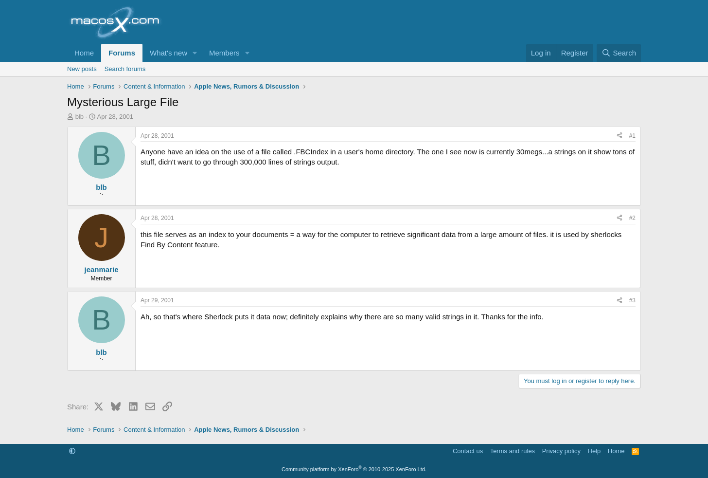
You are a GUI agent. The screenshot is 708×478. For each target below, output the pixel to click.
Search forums (125, 69)
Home (84, 53)
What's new (168, 53)
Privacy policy (561, 451)
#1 (632, 135)
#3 (632, 300)
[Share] (619, 136)
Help (594, 451)
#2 (632, 218)
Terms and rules (512, 451)
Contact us (468, 451)
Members (224, 53)
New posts (82, 69)
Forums (121, 53)
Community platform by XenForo (354, 469)
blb (79, 116)
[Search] (619, 53)
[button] (195, 53)
